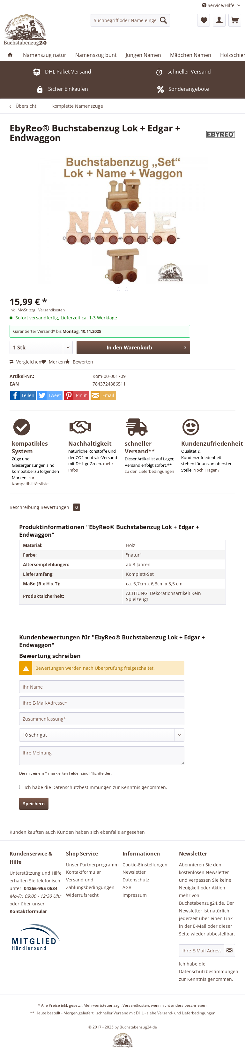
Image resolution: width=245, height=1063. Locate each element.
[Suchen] (163, 20)
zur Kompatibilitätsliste (30, 481)
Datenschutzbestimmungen (82, 787)
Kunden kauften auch (33, 832)
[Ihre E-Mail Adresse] (201, 950)
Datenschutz (135, 880)
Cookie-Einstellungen (144, 865)
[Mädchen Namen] (191, 55)
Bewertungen (60, 507)
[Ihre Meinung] (101, 755)
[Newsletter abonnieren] (229, 950)
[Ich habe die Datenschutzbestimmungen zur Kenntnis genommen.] (21, 787)
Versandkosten (135, 1005)
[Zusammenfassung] (101, 718)
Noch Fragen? (206, 470)
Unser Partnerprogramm (92, 865)
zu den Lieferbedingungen (149, 471)
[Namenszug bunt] (96, 55)
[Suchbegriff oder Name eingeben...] (130, 20)
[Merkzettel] (203, 20)
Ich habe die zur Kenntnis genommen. (96, 787)
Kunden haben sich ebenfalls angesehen (101, 832)
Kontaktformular (83, 872)
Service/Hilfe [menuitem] (219, 5)
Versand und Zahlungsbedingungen (90, 883)
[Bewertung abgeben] (101, 735)
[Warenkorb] (234, 20)
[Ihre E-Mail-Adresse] (101, 702)
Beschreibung (24, 507)
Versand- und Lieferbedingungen (186, 1013)
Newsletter (134, 872)
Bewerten (79, 362)
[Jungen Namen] (143, 55)
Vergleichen (25, 362)
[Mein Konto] (219, 20)
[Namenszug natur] (45, 55)
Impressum (134, 895)
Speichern (34, 804)
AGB (126, 887)
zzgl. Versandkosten (47, 310)
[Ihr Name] (101, 686)
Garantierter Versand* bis (38, 331)
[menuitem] (130, 20)
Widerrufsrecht (82, 895)
